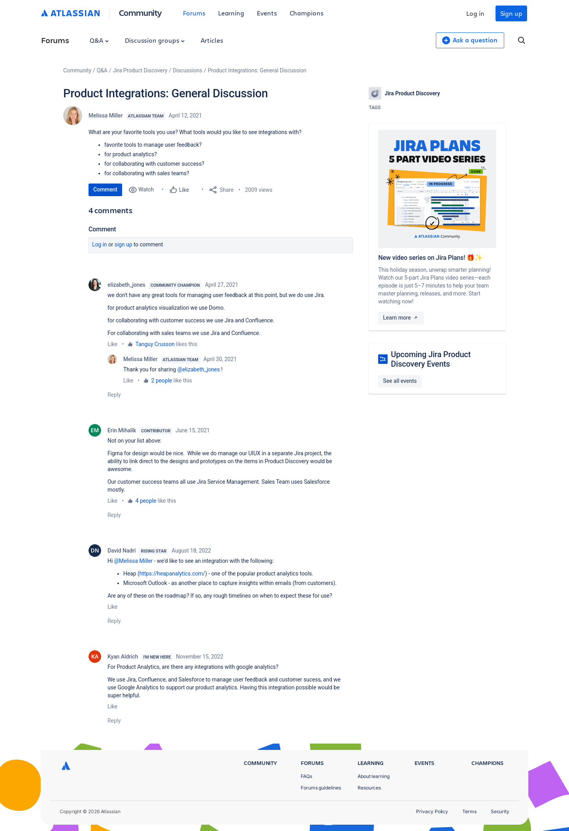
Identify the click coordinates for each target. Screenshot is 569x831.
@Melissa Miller (133, 561)
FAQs (306, 776)
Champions (307, 13)
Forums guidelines (321, 788)
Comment (105, 189)
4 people (146, 501)
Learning (231, 13)
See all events (399, 381)
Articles (212, 40)
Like (112, 344)
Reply (114, 395)
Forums (194, 13)
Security (500, 811)
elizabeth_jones (126, 285)
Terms (469, 811)
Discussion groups (155, 40)
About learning (374, 776)
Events (267, 13)
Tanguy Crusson (155, 344)
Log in (475, 13)
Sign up (511, 13)
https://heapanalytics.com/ (172, 573)
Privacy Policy (432, 811)
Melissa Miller (106, 115)
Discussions (187, 70)
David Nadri (121, 550)
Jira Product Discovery (140, 70)
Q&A (99, 40)
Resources (369, 788)
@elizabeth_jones (198, 369)
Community (140, 12)
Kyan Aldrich (122, 656)
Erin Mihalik (121, 430)
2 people (161, 380)
